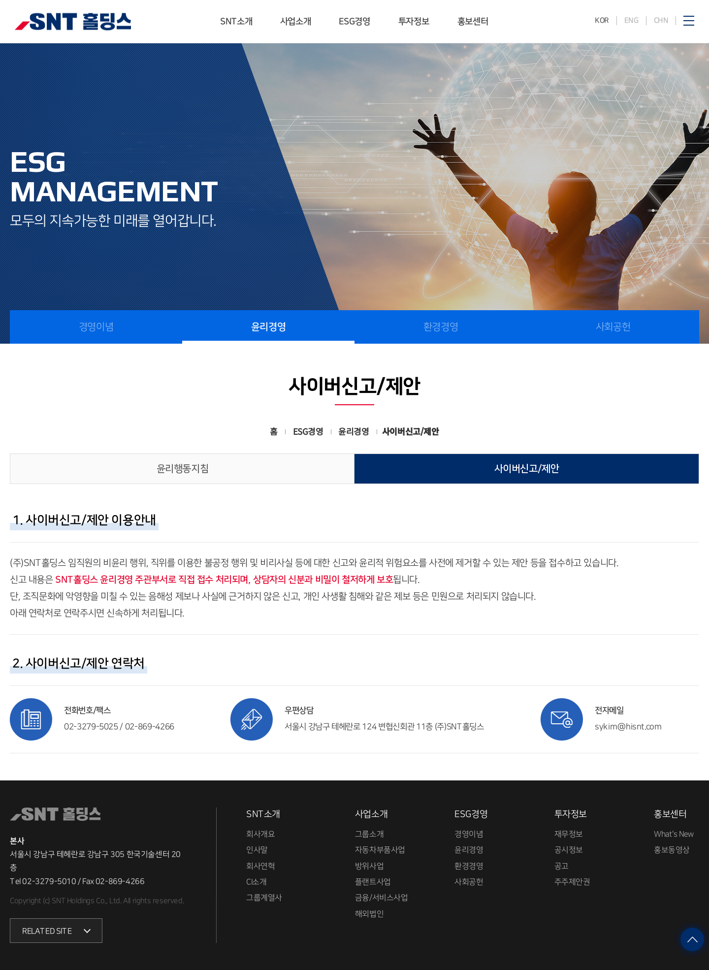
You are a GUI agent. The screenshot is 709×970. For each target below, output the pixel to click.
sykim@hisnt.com (628, 726)
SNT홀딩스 (73, 22)
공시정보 (568, 849)
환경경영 (440, 327)
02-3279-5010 (49, 880)
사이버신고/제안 (526, 468)
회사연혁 (260, 865)
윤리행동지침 (183, 468)
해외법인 (369, 913)
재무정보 (568, 834)
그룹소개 (369, 834)
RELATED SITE (46, 931)
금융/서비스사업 (381, 897)
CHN (660, 20)
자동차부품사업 (380, 849)
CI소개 (256, 881)
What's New (674, 834)
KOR (602, 20)
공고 (561, 865)
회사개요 (260, 834)
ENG (631, 20)
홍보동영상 (672, 849)
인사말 (257, 849)
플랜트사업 (373, 881)
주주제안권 (572, 881)
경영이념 (96, 327)
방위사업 (369, 865)
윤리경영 (268, 327)
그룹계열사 (264, 897)
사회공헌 (613, 327)
